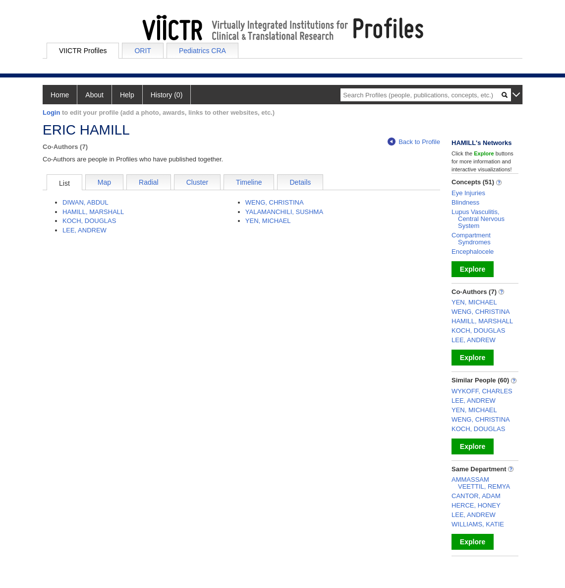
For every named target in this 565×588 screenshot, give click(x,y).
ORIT (142, 51)
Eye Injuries (468, 193)
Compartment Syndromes (471, 238)
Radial (149, 182)
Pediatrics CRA (202, 51)
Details (300, 182)
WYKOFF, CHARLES (482, 391)
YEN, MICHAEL (268, 220)
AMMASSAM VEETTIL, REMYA (481, 483)
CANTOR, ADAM (476, 496)
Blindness (465, 202)
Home (60, 95)
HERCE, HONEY (476, 505)
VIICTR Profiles (83, 51)
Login (51, 112)
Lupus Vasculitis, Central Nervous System (478, 218)
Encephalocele (473, 251)
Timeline (249, 182)
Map (104, 182)
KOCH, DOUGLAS (89, 220)
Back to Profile (414, 142)
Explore (472, 269)
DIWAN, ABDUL (85, 202)
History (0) (167, 95)
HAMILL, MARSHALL (93, 212)
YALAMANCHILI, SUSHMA (284, 212)
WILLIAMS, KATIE (478, 524)
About (94, 95)
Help (127, 95)
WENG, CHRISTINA (274, 202)
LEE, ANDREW (84, 230)
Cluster (197, 182)
